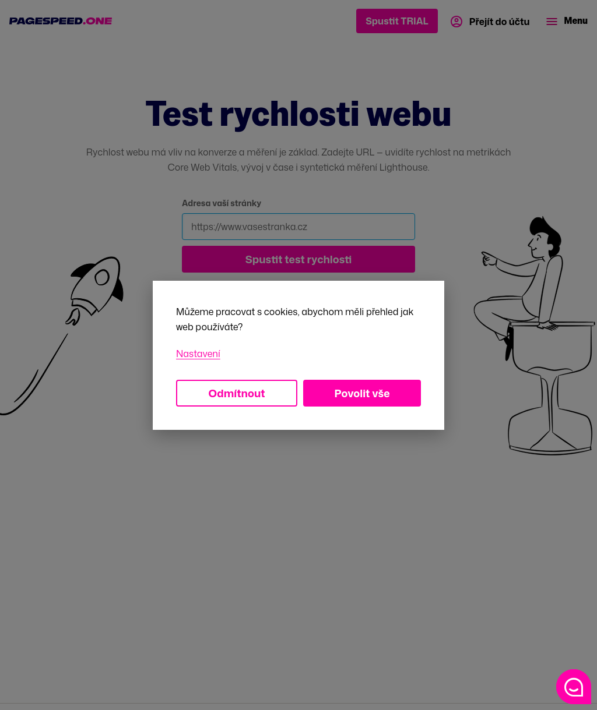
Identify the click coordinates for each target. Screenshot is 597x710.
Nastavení (198, 353)
